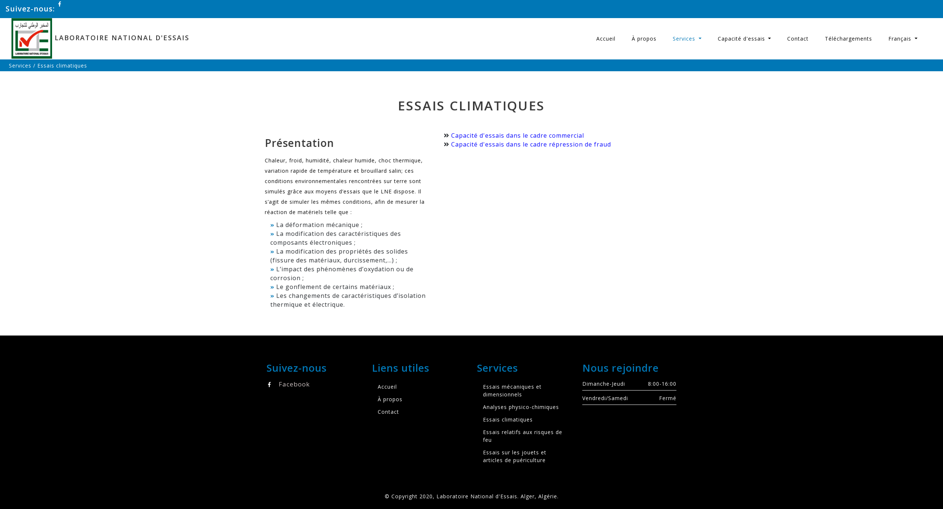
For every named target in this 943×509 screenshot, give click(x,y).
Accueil (605, 38)
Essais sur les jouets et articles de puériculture (514, 456)
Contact (798, 38)
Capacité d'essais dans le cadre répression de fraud (522, 144)
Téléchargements (848, 38)
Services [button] (685, 38)
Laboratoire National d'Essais (103, 38)
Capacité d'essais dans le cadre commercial (508, 135)
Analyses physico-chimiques (521, 406)
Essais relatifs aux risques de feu (522, 436)
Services (20, 65)
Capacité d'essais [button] (742, 38)
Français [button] (900, 38)
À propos (644, 38)
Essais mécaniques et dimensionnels (512, 390)
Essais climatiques (508, 419)
